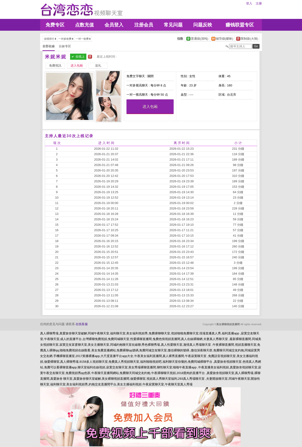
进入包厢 (150, 107)
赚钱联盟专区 (240, 24)
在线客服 (82, 324)
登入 (249, 3)
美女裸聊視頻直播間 (228, 324)
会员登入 (114, 24)
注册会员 (143, 24)
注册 (259, 3)
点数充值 (84, 24)
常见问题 (173, 24)
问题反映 (202, 24)
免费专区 (55, 24)
